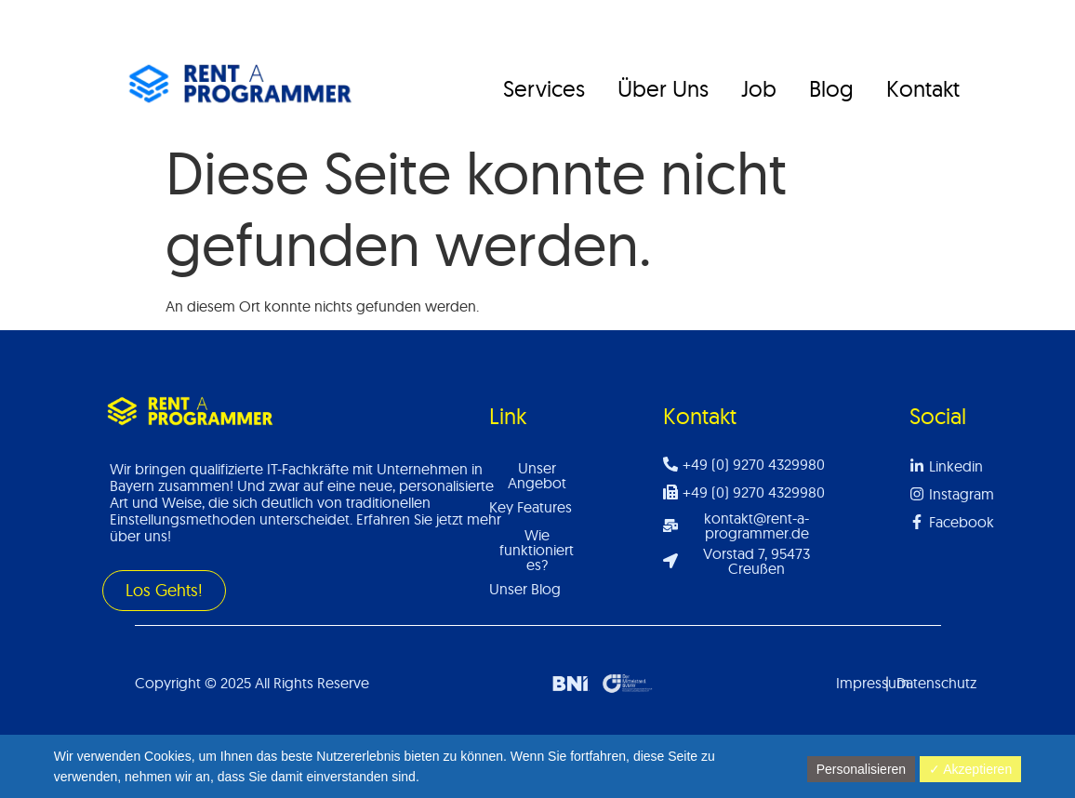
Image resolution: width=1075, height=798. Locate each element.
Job (758, 88)
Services (544, 88)
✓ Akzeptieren (970, 769)
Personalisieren (861, 769)
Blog (831, 88)
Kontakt (923, 88)
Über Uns (663, 88)
